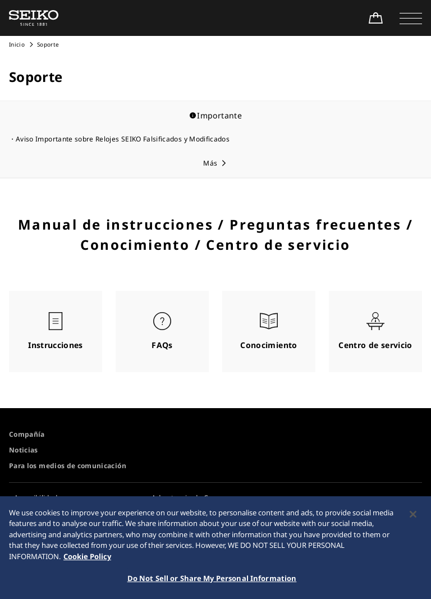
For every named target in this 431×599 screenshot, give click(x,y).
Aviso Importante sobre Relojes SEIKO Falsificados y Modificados (123, 139)
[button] (411, 18)
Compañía (27, 434)
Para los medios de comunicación (67, 465)
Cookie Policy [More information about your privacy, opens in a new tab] (87, 560)
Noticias (23, 450)
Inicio (17, 44)
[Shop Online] (375, 18)
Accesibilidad (36, 497)
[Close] (413, 517)
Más (210, 163)
